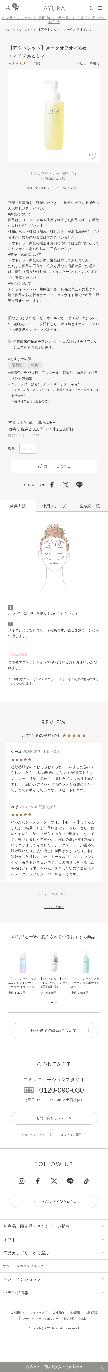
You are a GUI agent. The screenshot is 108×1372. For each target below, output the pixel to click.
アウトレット (27, 29)
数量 (11, 449)
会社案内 (59, 1329)
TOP (9, 29)
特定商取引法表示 (78, 1335)
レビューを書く (85, 64)
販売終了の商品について (54, 1041)
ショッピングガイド (32, 1148)
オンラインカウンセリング (29, 1282)
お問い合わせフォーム (54, 1130)
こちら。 (61, 179)
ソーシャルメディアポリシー (38, 1335)
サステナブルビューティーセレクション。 (53, 188)
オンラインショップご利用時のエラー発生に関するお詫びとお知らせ (54, 20)
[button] (100, 977)
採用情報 (77, 1329)
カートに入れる (54, 468)
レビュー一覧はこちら (52, 897)
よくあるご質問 (74, 1148)
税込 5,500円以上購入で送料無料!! (54, 1366)
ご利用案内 (13, 1329)
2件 (37, 63)
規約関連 (96, 1329)
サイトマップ (37, 1329)
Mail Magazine (60, 1216)
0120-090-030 (61, 1101)
